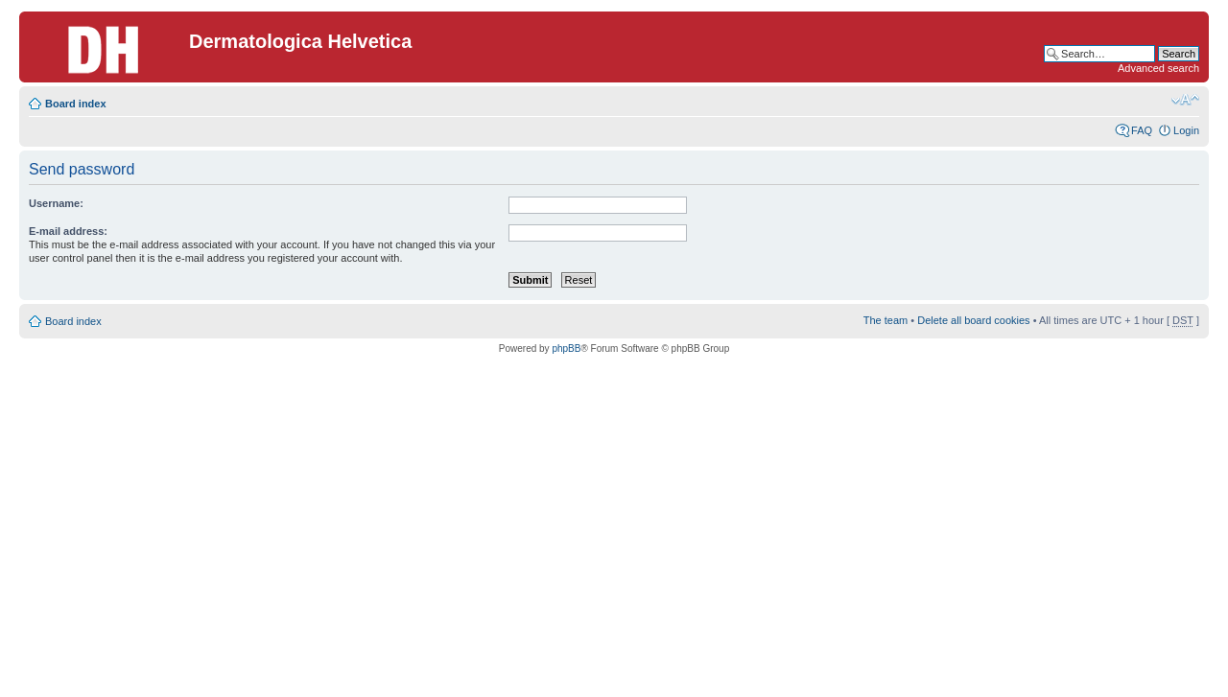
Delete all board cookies (973, 320)
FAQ (1141, 130)
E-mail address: (68, 231)
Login (1186, 130)
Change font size (1185, 99)
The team (885, 320)
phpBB (566, 348)
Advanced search (1158, 68)
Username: (56, 203)
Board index (75, 103)
